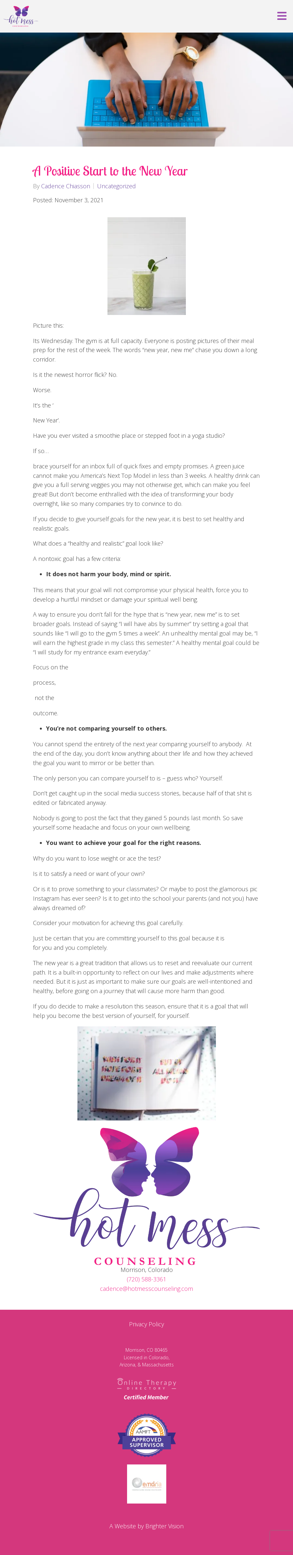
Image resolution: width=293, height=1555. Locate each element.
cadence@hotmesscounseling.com (146, 1288)
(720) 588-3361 (146, 1279)
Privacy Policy (146, 1324)
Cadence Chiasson (65, 186)
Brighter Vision (164, 1526)
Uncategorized (116, 186)
